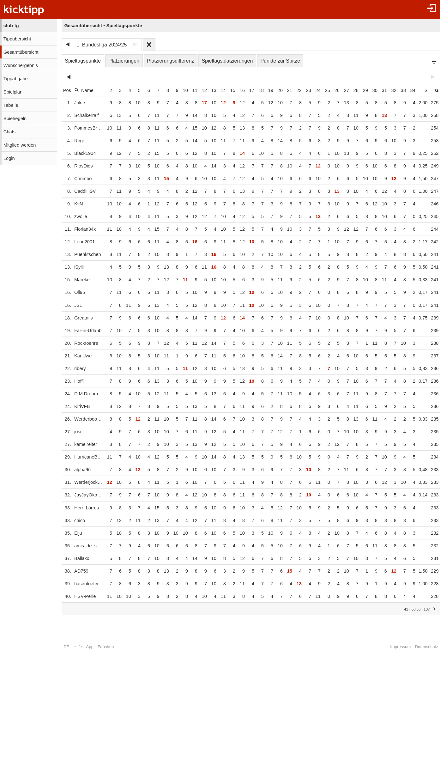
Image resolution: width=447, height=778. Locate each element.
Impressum (407, 646)
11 (201, 90)
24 (324, 90)
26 (343, 90)
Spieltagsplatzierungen (227, 61)
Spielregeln (15, 118)
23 (314, 90)
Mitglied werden (19, 145)
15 (239, 90)
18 (267, 90)
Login (9, 158)
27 (352, 90)
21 (296, 90)
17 (258, 90)
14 (229, 90)
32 (400, 90)
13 (220, 90)
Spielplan (12, 91)
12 (210, 90)
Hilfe (78, 646)
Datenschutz (432, 646)
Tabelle (10, 105)
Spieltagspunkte (83, 61)
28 (362, 90)
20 (286, 90)
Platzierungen (123, 61)
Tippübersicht (17, 38)
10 (191, 90)
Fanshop (106, 646)
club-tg (11, 25)
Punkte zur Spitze (280, 61)
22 (305, 90)
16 (248, 90)
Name (84, 90)
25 (333, 90)
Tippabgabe (15, 78)
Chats (9, 131)
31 (390, 90)
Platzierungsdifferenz (170, 61)
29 (371, 90)
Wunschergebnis (20, 65)
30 (381, 90)
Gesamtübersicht (21, 52)
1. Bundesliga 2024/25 (101, 44)
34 (419, 90)
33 (409, 90)
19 (277, 90)
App (89, 646)
